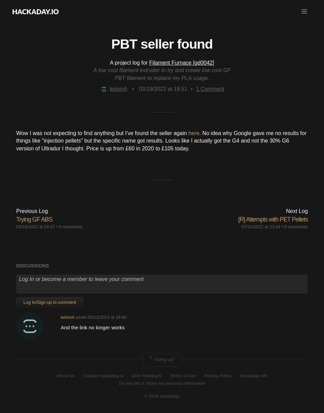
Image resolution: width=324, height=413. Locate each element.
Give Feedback (146, 375)
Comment (210, 89)
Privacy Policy (218, 375)
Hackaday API (254, 375)
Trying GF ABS (34, 219)
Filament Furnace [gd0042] (181, 63)
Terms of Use (183, 375)
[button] (304, 11)
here (193, 133)
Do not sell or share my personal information (162, 383)
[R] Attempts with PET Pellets (273, 219)
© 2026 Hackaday (162, 396)
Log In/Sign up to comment (49, 302)
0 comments (71, 226)
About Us (65, 375)
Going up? (161, 359)
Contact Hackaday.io (103, 375)
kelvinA (113, 89)
